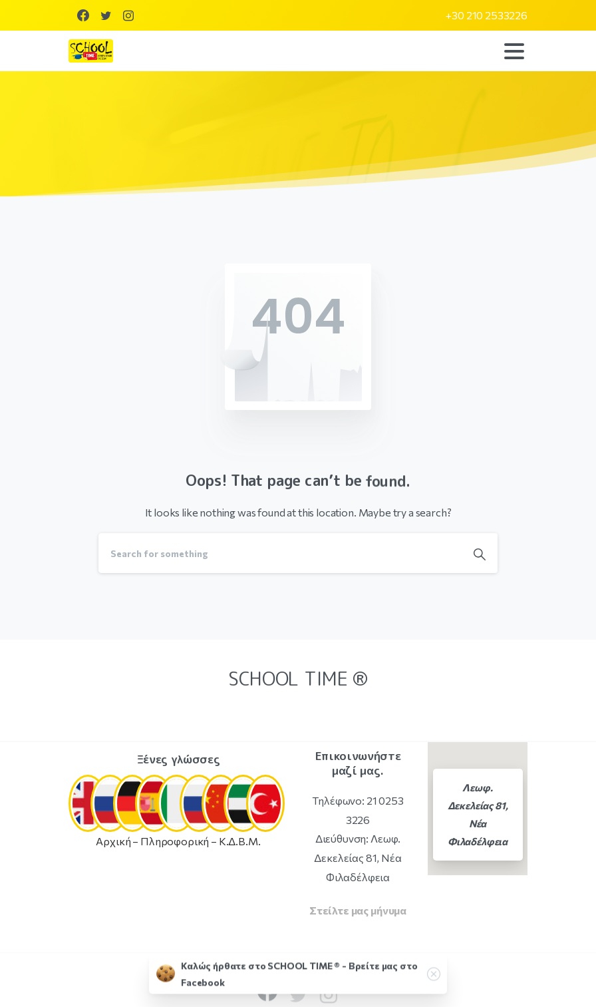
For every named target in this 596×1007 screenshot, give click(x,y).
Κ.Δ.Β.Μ (238, 841)
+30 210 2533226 (486, 15)
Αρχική (113, 841)
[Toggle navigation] (514, 51)
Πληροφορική (174, 841)
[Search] (280, 553)
